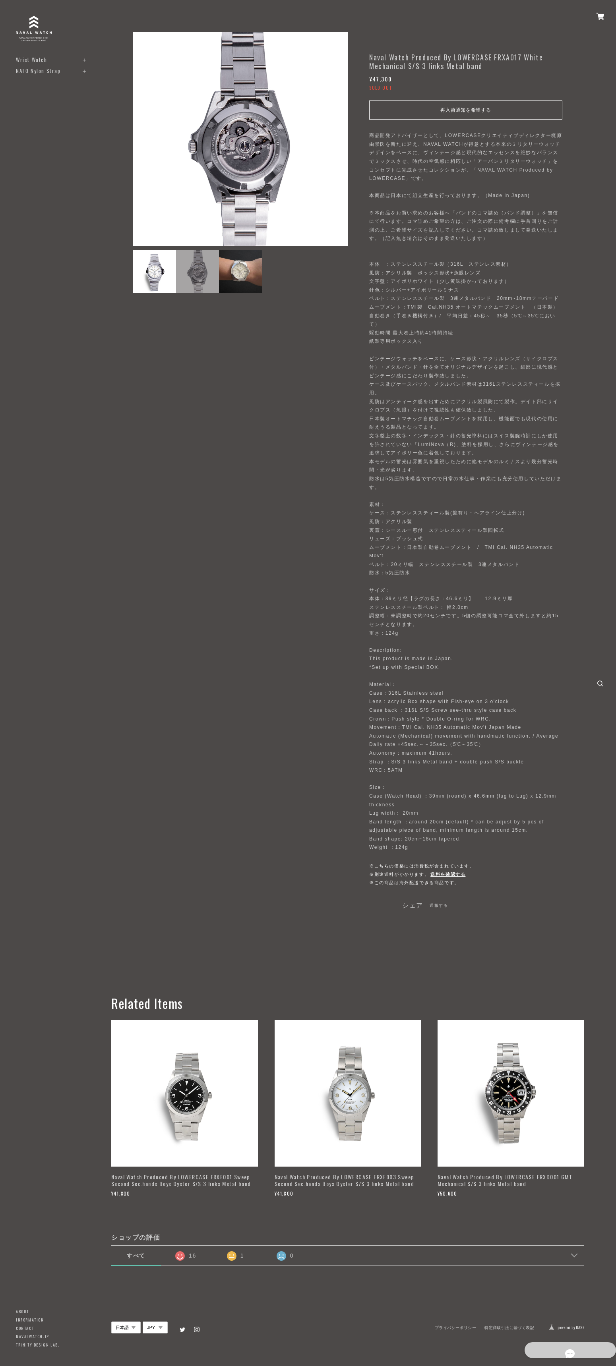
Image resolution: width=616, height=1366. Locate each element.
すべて (136, 1255)
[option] (240, 139)
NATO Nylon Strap (38, 70)
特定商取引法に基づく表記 (509, 1327)
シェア (412, 905)
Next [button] (340, 139)
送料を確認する (447, 874)
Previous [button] (141, 139)
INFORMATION (30, 1320)
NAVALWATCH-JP (32, 1336)
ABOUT (22, 1311)
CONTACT (25, 1328)
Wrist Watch (31, 59)
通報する (439, 905)
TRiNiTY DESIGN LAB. (37, 1345)
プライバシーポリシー (455, 1327)
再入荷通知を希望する (465, 110)
